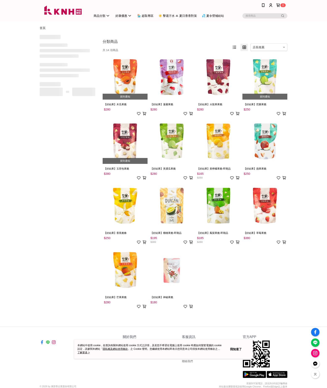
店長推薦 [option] (258, 47)
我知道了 (236, 349)
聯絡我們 (187, 361)
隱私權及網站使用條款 (115, 348)
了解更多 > (83, 352)
